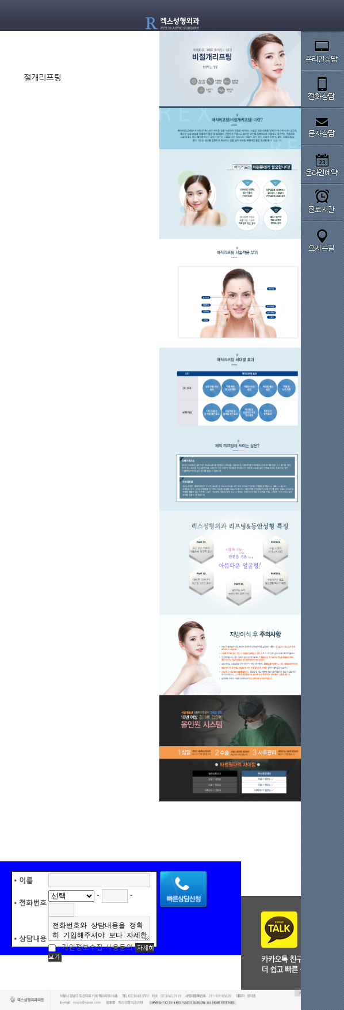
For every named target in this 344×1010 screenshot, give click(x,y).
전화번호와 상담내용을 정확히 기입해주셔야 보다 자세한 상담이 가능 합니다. (99, 929)
